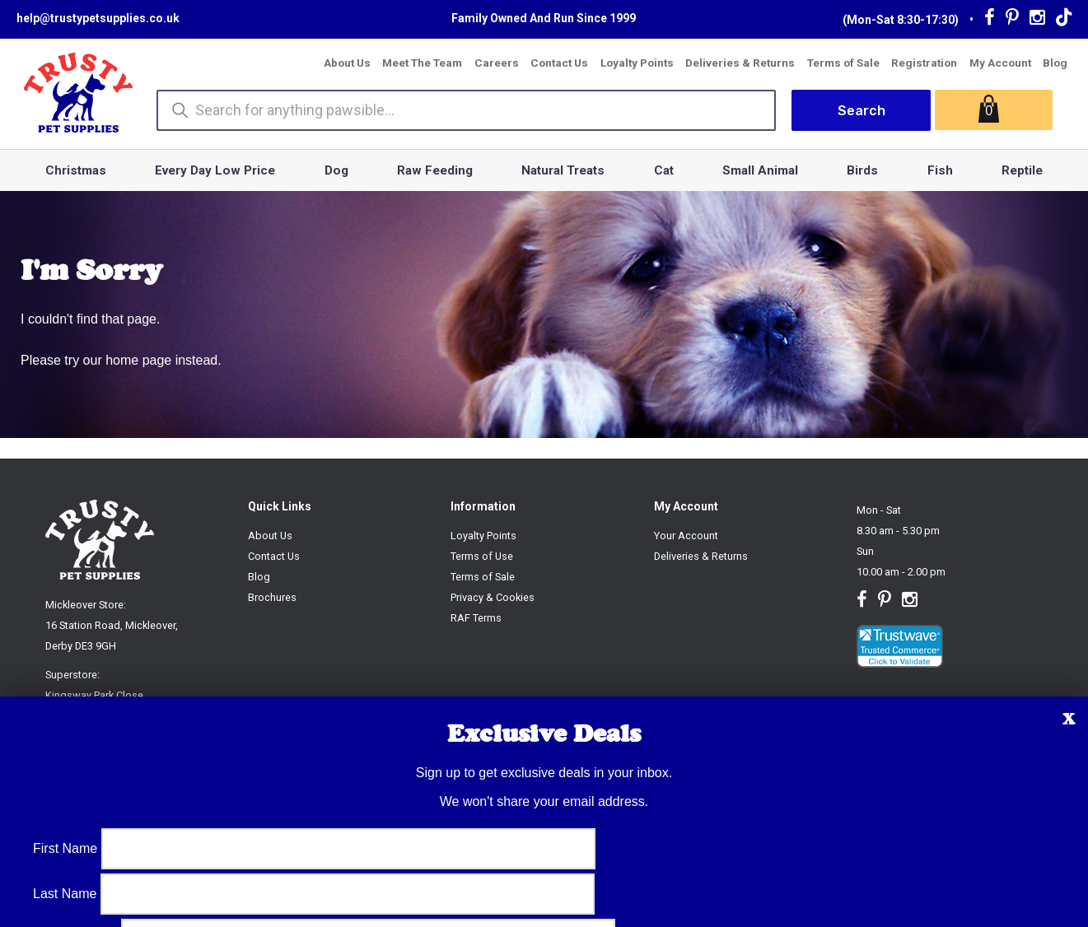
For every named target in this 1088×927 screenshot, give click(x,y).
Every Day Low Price (215, 170)
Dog (336, 170)
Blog (1055, 62)
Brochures (272, 597)
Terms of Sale (843, 62)
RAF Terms (476, 618)
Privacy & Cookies (493, 597)
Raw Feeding (435, 170)
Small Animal (760, 170)
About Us (347, 62)
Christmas (75, 170)
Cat (664, 170)
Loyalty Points (637, 62)
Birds (862, 170)
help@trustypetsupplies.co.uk (98, 18)
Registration (924, 62)
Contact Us (559, 62)
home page (138, 360)
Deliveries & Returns (740, 62)
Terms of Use (482, 556)
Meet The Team (422, 62)
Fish (940, 170)
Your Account (686, 535)
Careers (496, 62)
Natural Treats (563, 170)
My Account (1000, 62)
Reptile (1022, 170)
